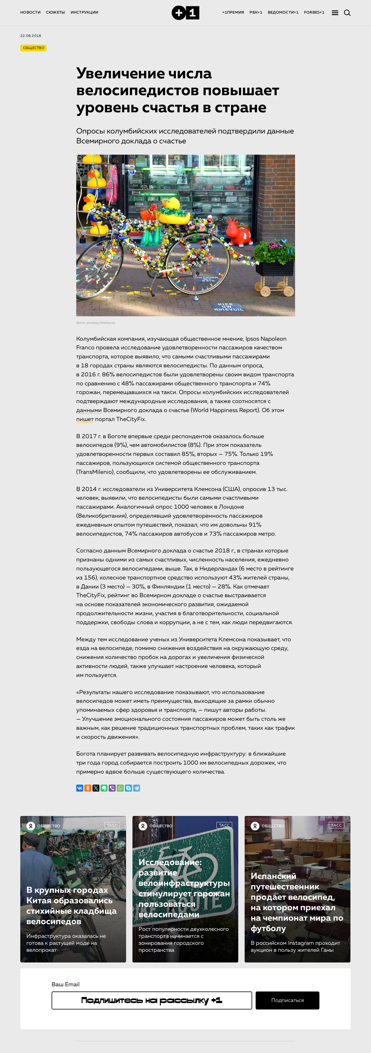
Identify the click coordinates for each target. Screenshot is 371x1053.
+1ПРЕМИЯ (233, 13)
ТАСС (112, 825)
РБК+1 (256, 13)
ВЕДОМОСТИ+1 (283, 13)
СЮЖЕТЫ (55, 13)
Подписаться (287, 1000)
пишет (85, 419)
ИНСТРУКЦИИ (85, 13)
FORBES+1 (314, 13)
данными (89, 410)
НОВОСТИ (30, 13)
